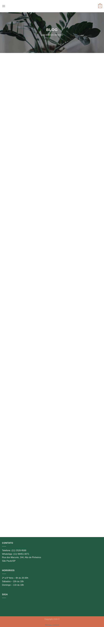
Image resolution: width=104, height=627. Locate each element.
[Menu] (3, 6)
